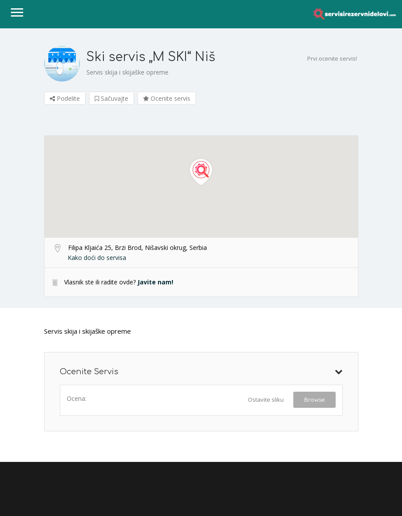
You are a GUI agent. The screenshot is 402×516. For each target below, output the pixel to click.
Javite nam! (155, 282)
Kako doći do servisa (97, 257)
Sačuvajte (111, 98)
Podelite (65, 98)
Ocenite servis (166, 98)
